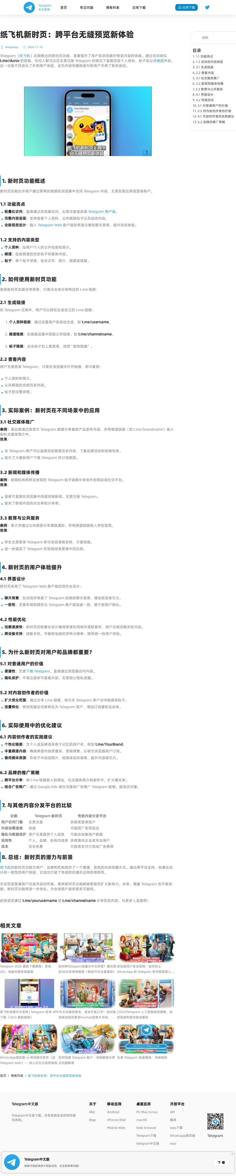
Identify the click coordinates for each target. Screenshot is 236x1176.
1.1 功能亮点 (204, 56)
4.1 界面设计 (205, 94)
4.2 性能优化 (205, 100)
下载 (222, 1162)
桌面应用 (143, 1103)
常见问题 (86, 7)
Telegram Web (50, 224)
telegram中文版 (147, 1143)
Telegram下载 (146, 1135)
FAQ (92, 1112)
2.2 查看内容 (205, 72)
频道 (160, 60)
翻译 (173, 1120)
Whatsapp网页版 (182, 1135)
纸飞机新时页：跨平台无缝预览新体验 (54, 1075)
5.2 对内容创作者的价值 (214, 111)
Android (113, 1112)
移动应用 (114, 1103)
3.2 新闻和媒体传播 (209, 83)
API (172, 1112)
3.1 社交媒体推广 (208, 78)
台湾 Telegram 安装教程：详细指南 (142, 1057)
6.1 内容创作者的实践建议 (216, 116)
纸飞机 (24, 55)
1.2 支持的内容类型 (209, 61)
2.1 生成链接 (205, 67)
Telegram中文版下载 (26, 1115)
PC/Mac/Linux (146, 1112)
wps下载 (176, 1127)
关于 (92, 1103)
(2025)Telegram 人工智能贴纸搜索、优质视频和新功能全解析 (145, 1015)
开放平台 (177, 1103)
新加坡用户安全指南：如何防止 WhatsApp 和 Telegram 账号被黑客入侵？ (144, 969)
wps (173, 1143)
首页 (63, 7)
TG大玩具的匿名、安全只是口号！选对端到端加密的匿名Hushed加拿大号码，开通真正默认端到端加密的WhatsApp (87, 1015)
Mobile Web (116, 1127)
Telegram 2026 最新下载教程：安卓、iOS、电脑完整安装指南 (27, 969)
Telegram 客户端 (102, 211)
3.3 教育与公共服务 (209, 89)
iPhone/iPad (116, 1120)
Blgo (92, 1120)
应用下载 (139, 7)
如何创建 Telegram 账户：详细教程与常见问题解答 (86, 1060)
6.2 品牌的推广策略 (211, 122)
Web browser (146, 1127)
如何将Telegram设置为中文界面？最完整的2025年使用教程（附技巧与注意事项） (87, 969)
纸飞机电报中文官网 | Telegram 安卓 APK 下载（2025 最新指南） (29, 1015)
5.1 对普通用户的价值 (213, 105)
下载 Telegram (38, 671)
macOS (141, 1120)
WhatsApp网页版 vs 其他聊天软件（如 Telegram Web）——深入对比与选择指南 (28, 1060)
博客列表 (112, 7)
